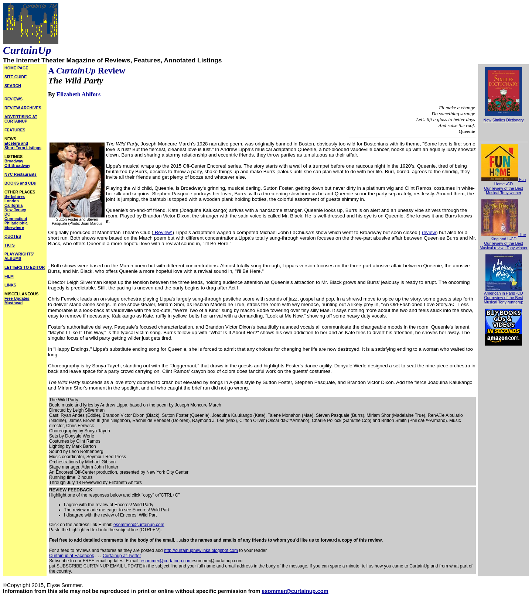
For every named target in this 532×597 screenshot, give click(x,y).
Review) (163, 232)
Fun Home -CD (503, 181)
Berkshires (14, 196)
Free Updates (17, 298)
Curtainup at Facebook (71, 555)
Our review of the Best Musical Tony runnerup (503, 299)
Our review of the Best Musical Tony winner (503, 190)
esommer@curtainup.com (138, 524)
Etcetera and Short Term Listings (22, 145)
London (11, 201)
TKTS (9, 245)
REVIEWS (13, 99)
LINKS (10, 285)
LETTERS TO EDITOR (24, 267)
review (429, 232)
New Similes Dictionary (504, 120)
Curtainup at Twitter (122, 555)
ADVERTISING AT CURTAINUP (20, 118)
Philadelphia (16, 223)
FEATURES (14, 130)
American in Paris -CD (503, 291)
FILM (9, 276)
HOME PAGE (16, 68)
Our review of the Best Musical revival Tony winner (504, 245)
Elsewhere (14, 227)
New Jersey (15, 209)
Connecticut (15, 218)
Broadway (13, 161)
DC (7, 214)
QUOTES (12, 236)
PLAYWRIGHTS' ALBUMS (19, 256)
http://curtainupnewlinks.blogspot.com (201, 550)
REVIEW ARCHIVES (22, 108)
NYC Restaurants (20, 174)
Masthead (13, 303)
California (13, 205)
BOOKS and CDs (20, 183)
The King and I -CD (503, 236)
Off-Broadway (17, 165)
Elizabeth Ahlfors (79, 94)
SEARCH (12, 85)
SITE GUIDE (15, 77)
